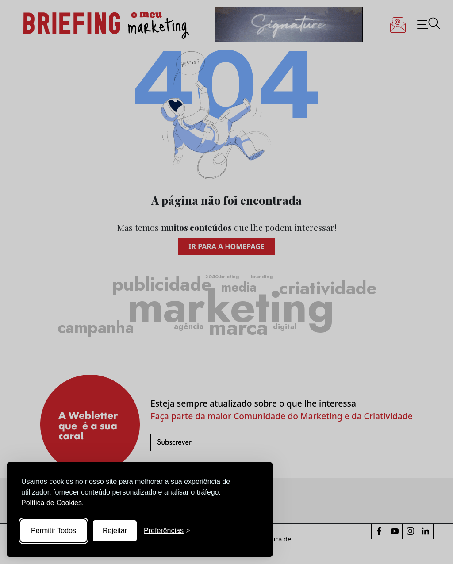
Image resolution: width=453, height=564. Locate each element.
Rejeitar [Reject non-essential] (115, 530)
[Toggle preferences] (167, 531)
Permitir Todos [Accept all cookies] (53, 530)
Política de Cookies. (52, 502)
